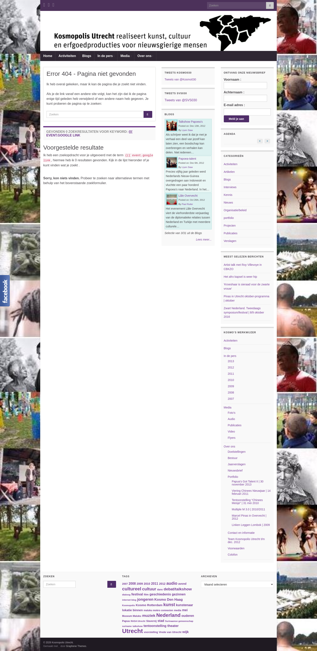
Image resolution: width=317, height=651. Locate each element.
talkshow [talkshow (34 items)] (138, 626)
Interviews (230, 187)
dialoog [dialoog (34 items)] (126, 594)
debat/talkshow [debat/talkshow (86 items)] (178, 589)
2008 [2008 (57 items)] (132, 583)
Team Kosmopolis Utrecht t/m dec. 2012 (246, 540)
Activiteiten (67, 56)
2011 (231, 373)
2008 (231, 392)
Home (47, 56)
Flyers (232, 437)
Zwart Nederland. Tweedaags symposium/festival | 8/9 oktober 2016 (244, 312)
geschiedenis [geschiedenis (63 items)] (160, 594)
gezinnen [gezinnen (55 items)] (179, 594)
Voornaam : (245, 83)
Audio (231, 419)
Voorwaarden (236, 548)
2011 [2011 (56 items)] (154, 583)
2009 (231, 386)
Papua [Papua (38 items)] (126, 621)
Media (125, 56)
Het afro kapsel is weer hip (240, 276)
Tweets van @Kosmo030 (180, 79)
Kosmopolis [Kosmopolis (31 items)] (128, 605)
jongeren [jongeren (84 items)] (145, 599)
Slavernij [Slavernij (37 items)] (151, 621)
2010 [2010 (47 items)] (147, 583)
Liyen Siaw (187, 130)
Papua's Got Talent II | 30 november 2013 (247, 483)
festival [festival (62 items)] (137, 594)
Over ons (145, 56)
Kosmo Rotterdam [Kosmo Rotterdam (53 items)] (149, 605)
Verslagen (230, 241)
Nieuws (228, 202)
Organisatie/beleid (235, 210)
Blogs (86, 56)
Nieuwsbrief (235, 470)
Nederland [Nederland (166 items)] (168, 615)
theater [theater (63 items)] (173, 626)
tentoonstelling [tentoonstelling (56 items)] (155, 626)
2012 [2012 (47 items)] (162, 583)
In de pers (105, 56)
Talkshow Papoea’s (191, 121)
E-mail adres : (234, 105)
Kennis (228, 194)
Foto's (232, 412)
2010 (231, 380)
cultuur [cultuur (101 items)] (149, 589)
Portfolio (233, 476)
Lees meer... (203, 239)
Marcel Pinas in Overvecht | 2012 (249, 517)
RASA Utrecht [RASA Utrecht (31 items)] (138, 621)
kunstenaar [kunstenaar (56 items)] (184, 605)
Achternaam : (245, 96)
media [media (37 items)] (177, 610)
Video (231, 431)
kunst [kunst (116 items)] (169, 604)
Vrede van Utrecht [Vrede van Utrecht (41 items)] (170, 632)
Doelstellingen (237, 451)
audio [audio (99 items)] (171, 583)
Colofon (233, 554)
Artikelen (229, 171)
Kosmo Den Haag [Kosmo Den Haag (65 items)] (168, 599)
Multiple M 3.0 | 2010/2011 (248, 509)
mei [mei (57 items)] (185, 610)
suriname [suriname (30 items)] (127, 626)
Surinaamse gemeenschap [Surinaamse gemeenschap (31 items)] (179, 621)
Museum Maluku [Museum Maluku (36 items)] (131, 616)
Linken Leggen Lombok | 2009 (251, 524)
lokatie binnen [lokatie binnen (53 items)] (132, 610)
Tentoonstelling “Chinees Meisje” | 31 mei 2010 (247, 501)
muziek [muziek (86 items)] (148, 615)
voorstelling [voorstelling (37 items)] (151, 632)
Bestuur (233, 458)
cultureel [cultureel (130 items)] (131, 588)
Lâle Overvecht (188, 195)
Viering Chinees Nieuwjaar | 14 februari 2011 (251, 492)
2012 (231, 367)
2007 (231, 398)
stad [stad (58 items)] (160, 621)
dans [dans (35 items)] (160, 589)
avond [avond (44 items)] (182, 583)
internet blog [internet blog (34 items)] (129, 599)
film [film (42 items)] (146, 594)
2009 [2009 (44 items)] (140, 583)
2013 (231, 361)
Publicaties (231, 233)
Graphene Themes (76, 646)
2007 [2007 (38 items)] (125, 583)
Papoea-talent (187, 158)
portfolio (229, 217)
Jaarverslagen (237, 464)
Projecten (230, 225)
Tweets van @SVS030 (181, 100)
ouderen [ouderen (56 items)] (187, 615)
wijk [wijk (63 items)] (185, 632)
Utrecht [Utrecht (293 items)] (132, 631)
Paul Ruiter (187, 204)
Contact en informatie (241, 532)
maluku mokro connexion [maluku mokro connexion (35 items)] (158, 610)
